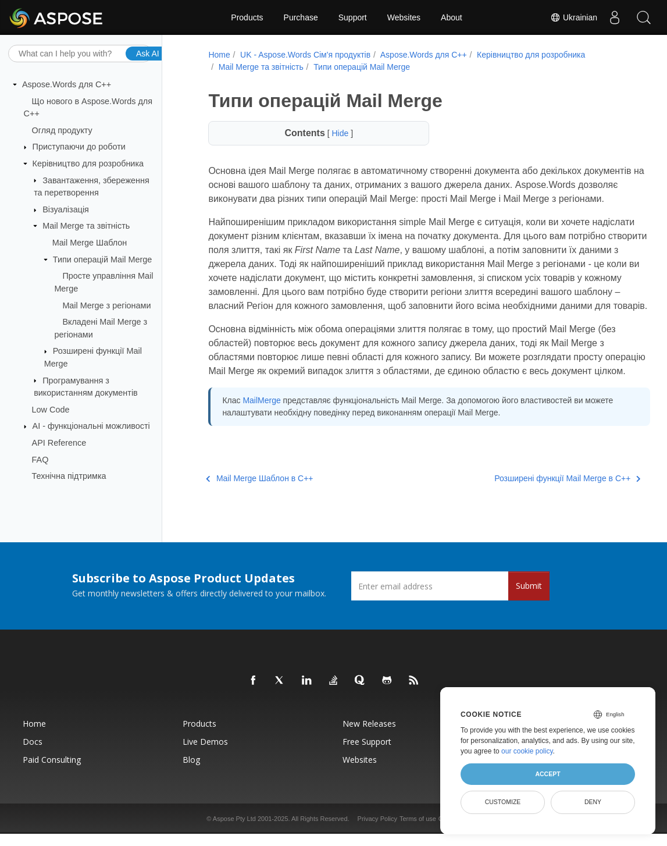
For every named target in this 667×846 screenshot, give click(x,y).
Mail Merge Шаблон (89, 242)
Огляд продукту (62, 130)
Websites (403, 17)
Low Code (51, 409)
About (451, 17)
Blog (191, 771)
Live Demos (205, 753)
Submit (529, 597)
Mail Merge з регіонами (106, 305)
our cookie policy (527, 751)
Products (247, 17)
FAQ (40, 459)
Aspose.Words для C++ (66, 84)
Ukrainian (573, 17)
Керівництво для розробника (88, 163)
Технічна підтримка (69, 476)
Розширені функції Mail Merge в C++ (535, 520)
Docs (32, 753)
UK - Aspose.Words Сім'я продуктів (303, 54)
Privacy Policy (377, 830)
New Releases (369, 735)
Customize (503, 801)
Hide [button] (331, 133)
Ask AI (147, 53)
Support (352, 17)
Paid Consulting (52, 771)
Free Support (367, 753)
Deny (592, 801)
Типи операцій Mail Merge (102, 259)
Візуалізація (65, 209)
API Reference (59, 442)
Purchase (301, 17)
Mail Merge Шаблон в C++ (257, 520)
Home (217, 54)
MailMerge (260, 442)
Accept (547, 773)
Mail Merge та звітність (86, 225)
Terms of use (418, 830)
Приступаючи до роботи (79, 146)
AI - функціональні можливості (91, 426)
